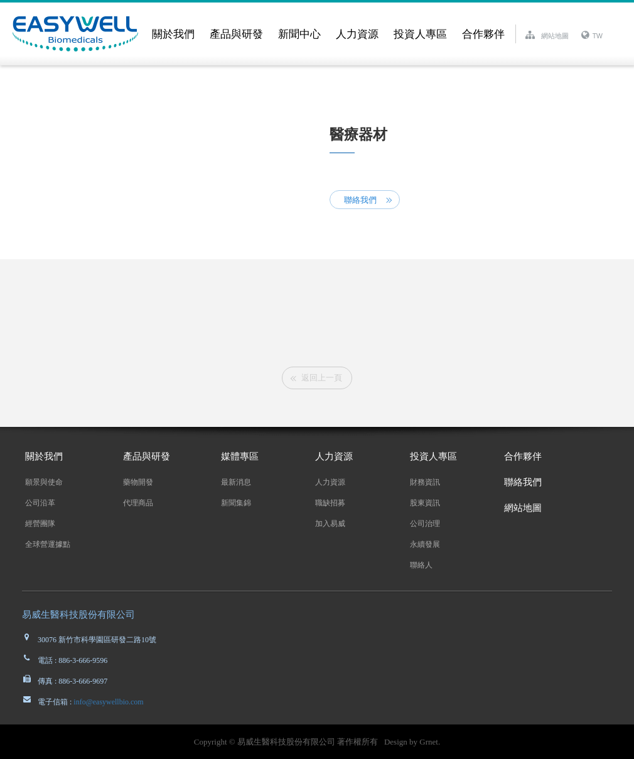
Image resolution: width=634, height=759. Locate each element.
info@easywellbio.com (107, 701)
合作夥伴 (483, 34)
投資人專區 (433, 456)
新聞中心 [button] (299, 34)
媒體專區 (240, 456)
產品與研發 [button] (236, 34)
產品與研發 (146, 456)
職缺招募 (330, 502)
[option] (317, 315)
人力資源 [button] (357, 34)
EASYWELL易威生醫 (78, 34)
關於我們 (44, 456)
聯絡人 (421, 565)
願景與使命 (44, 482)
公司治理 (425, 523)
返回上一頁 (321, 377)
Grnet (428, 741)
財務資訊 (425, 482)
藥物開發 (138, 482)
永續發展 (425, 544)
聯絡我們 (360, 200)
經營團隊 (40, 523)
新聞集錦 (236, 502)
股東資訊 (425, 502)
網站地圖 (523, 508)
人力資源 (334, 456)
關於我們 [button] (173, 34)
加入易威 (330, 523)
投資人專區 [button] (420, 34)
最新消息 (236, 482)
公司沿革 (40, 502)
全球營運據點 (47, 544)
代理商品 (138, 502)
